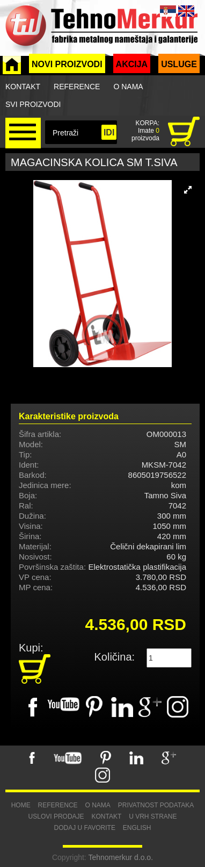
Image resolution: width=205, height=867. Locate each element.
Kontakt (22, 86)
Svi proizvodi (33, 104)
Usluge (179, 64)
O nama (128, 86)
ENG (186, 11)
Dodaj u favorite (84, 828)
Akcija (132, 64)
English (137, 828)
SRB (168, 11)
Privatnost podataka (156, 805)
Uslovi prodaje (56, 816)
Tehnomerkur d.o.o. (120, 857)
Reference (77, 86)
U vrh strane (153, 816)
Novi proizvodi (67, 64)
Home (21, 805)
